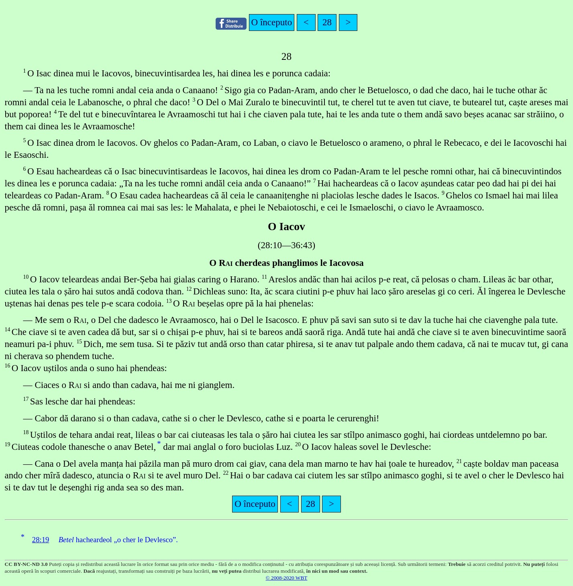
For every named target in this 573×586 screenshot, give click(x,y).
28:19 (40, 539)
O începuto (271, 22)
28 (327, 22)
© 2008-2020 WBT (287, 578)
